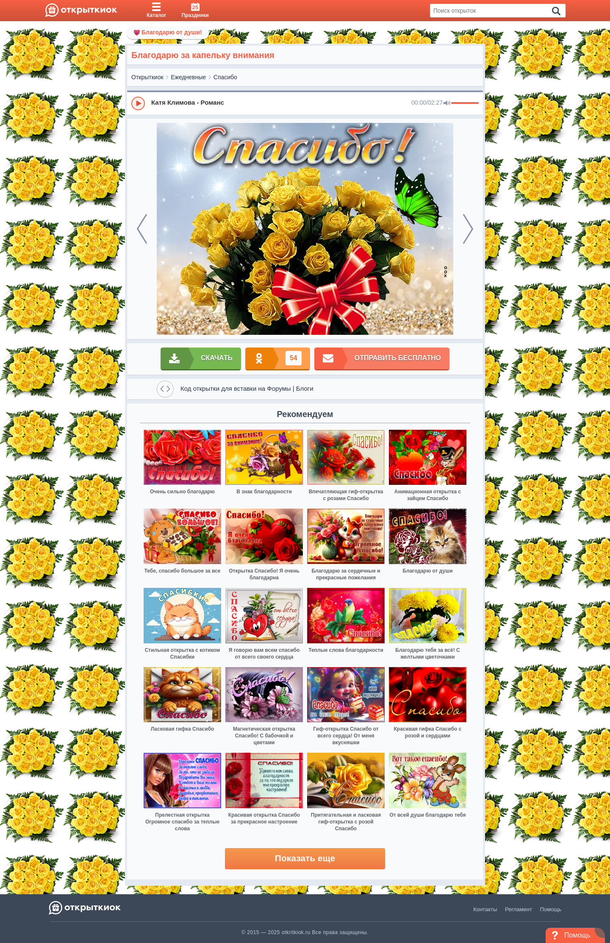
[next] (468, 229)
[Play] (138, 103)
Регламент (518, 909)
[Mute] (447, 103)
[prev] (142, 229)
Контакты (485, 909)
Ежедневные (188, 77)
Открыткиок (147, 77)
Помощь (550, 909)
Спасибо (225, 77)
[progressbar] (465, 103)
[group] (305, 103)
